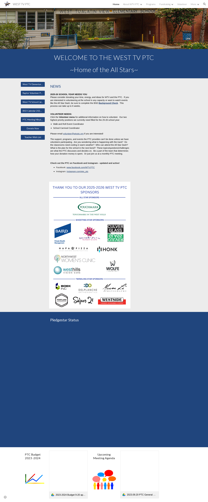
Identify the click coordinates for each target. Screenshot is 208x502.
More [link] (193, 4)
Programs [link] (151, 4)
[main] (104, 63)
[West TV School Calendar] (33, 102)
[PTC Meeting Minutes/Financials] (33, 119)
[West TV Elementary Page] (33, 84)
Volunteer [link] (182, 4)
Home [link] (116, 4)
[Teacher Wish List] (33, 137)
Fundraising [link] (164, 4)
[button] (204, 4)
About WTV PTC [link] (131, 4)
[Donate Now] (33, 128)
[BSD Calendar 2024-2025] (33, 110)
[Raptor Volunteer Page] (33, 93)
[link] (68, 475)
